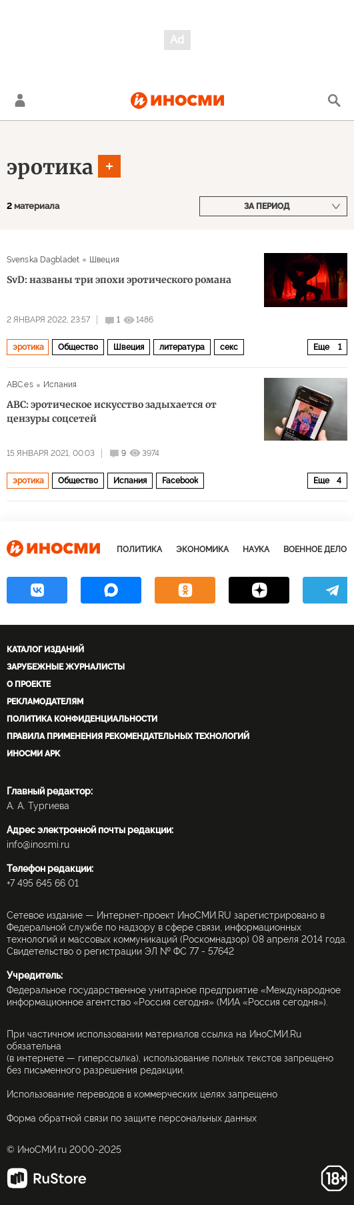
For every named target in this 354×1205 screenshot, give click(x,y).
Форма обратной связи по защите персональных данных (132, 1118)
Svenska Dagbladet (43, 259)
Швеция (104, 259)
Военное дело (315, 549)
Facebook (180, 480)
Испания (60, 384)
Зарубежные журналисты (66, 667)
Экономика (202, 549)
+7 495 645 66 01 (43, 883)
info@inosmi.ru (38, 844)
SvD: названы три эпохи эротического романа (119, 280)
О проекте (29, 684)
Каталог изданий (45, 649)
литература (182, 347)
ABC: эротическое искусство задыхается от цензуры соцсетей (112, 412)
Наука (256, 549)
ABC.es (20, 384)
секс (229, 347)
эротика (50, 167)
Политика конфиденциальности (82, 719)
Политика (139, 549)
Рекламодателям (45, 701)
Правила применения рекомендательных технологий (128, 736)
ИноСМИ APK (33, 753)
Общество (78, 347)
